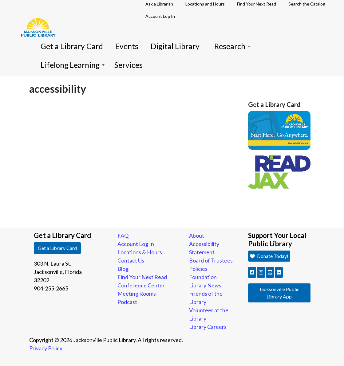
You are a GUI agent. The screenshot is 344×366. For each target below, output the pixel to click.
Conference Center (141, 285)
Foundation (203, 277)
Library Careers (208, 326)
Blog (123, 268)
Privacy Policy (45, 348)
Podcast (127, 301)
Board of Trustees (211, 260)
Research (232, 46)
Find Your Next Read (142, 277)
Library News (205, 285)
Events (126, 46)
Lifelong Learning (73, 64)
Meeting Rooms (136, 293)
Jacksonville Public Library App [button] (279, 292)
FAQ (123, 235)
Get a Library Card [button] (57, 248)
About (196, 235)
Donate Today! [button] (269, 256)
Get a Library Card (72, 46)
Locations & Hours (139, 252)
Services (128, 64)
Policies (198, 268)
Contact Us (130, 260)
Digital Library (175, 46)
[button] (252, 272)
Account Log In (160, 16)
